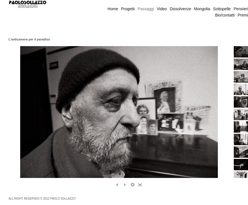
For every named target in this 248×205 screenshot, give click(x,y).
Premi (242, 15)
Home (113, 9)
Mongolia (202, 9)
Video (162, 9)
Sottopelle (222, 9)
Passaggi (146, 9)
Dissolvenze (180, 9)
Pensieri (240, 9)
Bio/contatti (225, 15)
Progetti (128, 9)
